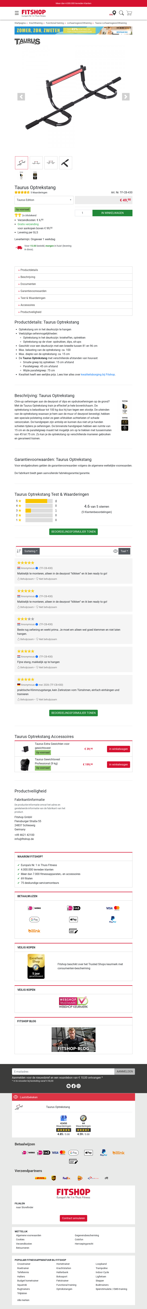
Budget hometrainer (27, 1280)
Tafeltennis (23, 1272)
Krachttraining (36, 23)
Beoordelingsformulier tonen (73, 531)
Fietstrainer (62, 1280)
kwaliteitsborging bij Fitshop (98, 374)
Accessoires (28, 305)
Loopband (101, 1264)
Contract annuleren (73, 1218)
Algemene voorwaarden (28, 1235)
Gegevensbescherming (87, 1235)
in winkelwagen (112, 213)
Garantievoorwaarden (33, 291)
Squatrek (22, 1285)
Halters (21, 1276)
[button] (21, 162)
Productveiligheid (31, 312)
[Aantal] (84, 213)
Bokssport (61, 1276)
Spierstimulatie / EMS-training (111, 1289)
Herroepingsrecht (84, 1243)
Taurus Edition (25, 200)
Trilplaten (22, 1293)
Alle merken (23, 1300)
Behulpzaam (25, 579)
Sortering (29, 551)
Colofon (79, 1239)
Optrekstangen (64, 1289)
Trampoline (102, 1268)
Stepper (100, 1280)
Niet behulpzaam (46, 579)
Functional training (55, 23)
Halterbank (62, 1272)
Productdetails (29, 270)
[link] (34, 908)
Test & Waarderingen (33, 298)
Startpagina (20, 23)
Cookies (20, 1239)
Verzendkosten (24, 1243)
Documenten (28, 284)
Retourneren (22, 1247)
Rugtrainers (23, 1289)
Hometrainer (63, 1264)
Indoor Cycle (102, 1272)
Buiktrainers (102, 1285)
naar (24, 1207)
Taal (123, 551)
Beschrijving (28, 277)
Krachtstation (63, 1268)
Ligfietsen (101, 1276)
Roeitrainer (23, 1268)
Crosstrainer (23, 1264)
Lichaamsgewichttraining (79, 23)
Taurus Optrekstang (58, 1107)
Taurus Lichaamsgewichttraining (111, 23)
